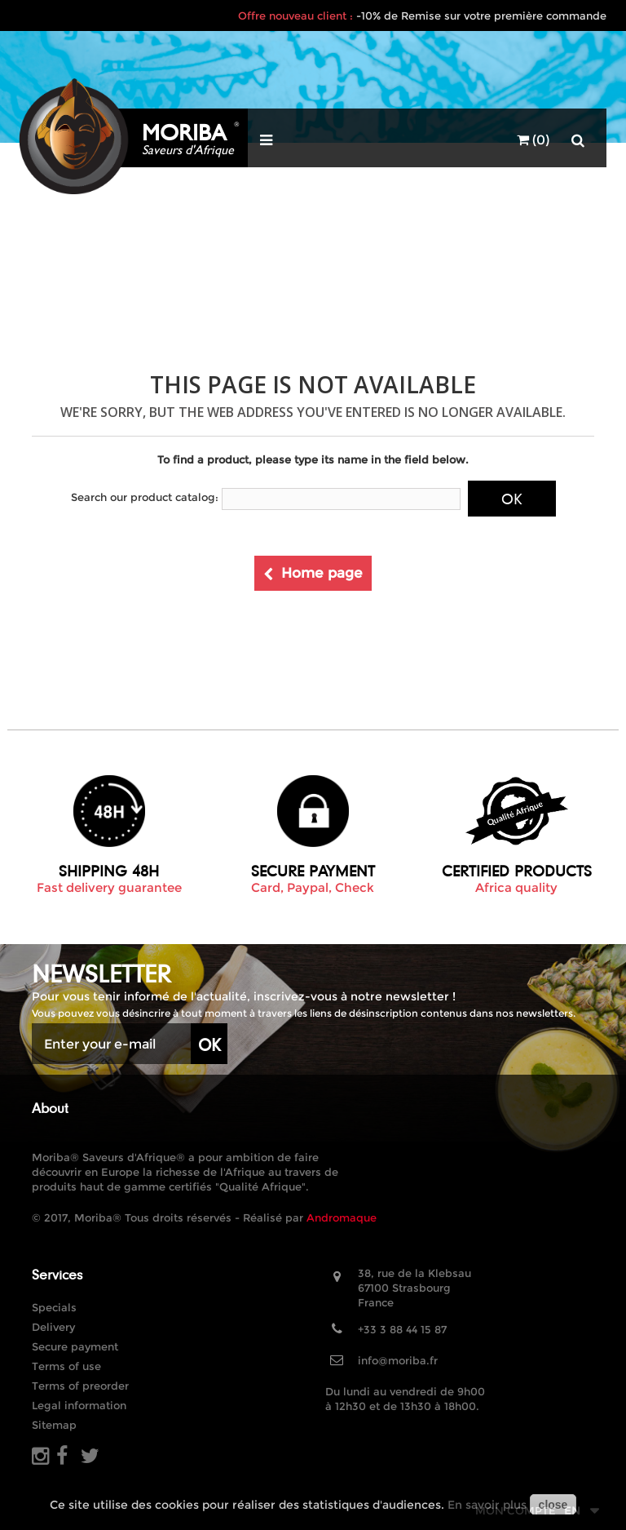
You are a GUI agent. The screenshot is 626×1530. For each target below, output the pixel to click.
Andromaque (341, 1217)
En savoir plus (487, 1504)
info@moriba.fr (398, 1360)
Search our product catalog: (144, 496)
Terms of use (66, 1366)
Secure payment (75, 1346)
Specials (54, 1307)
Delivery (53, 1326)
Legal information (79, 1405)
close (553, 1504)
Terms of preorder (80, 1385)
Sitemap (54, 1424)
